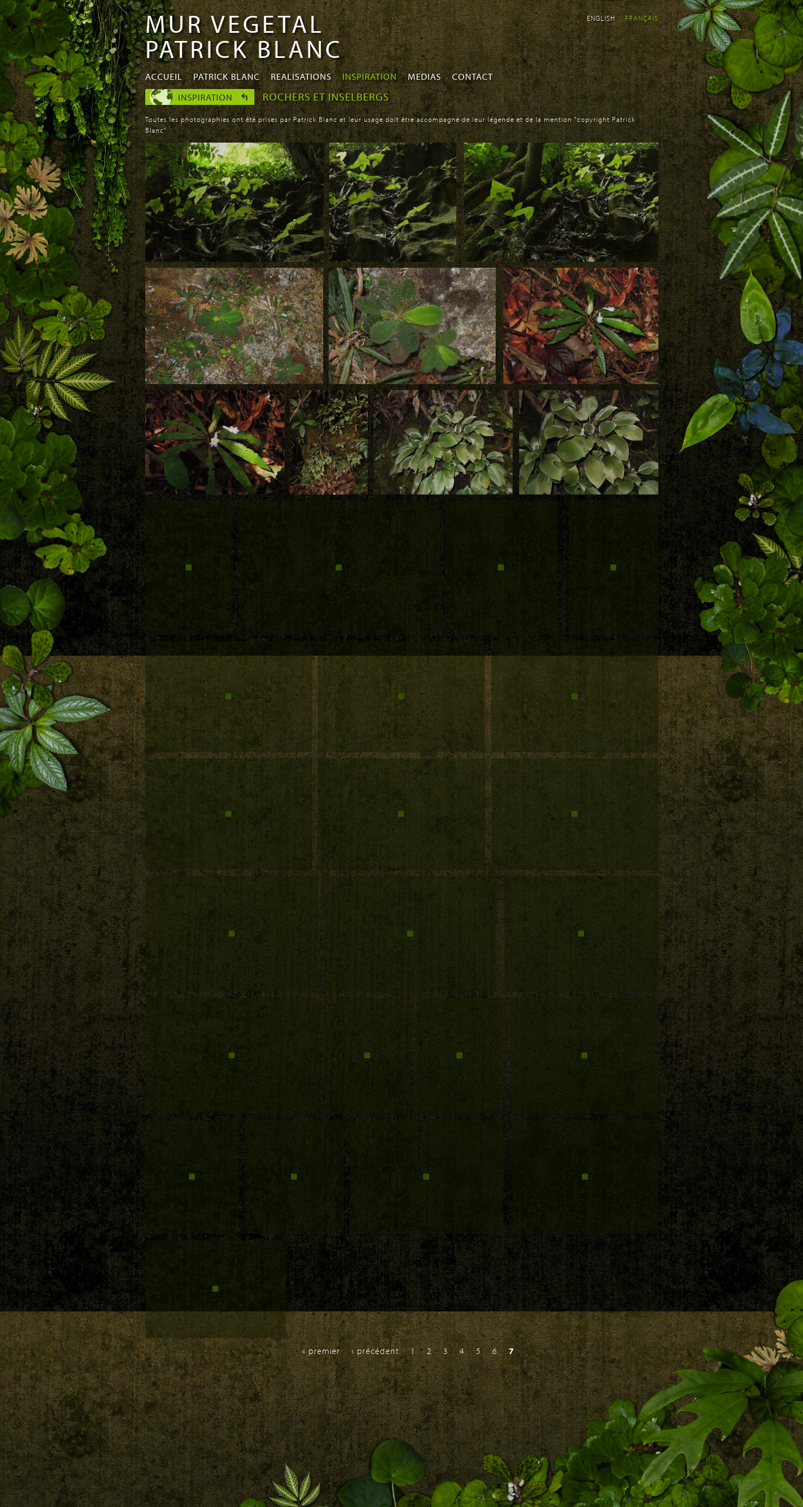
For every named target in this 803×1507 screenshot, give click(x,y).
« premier (321, 1350)
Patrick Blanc (226, 76)
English (601, 18)
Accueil (163, 76)
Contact (472, 76)
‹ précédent (375, 1350)
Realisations (301, 76)
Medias (424, 76)
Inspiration (369, 76)
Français (641, 18)
